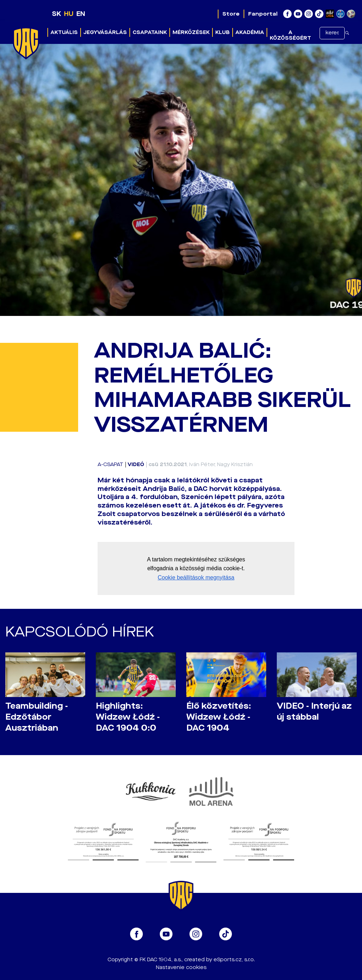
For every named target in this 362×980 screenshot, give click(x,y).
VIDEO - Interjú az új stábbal (314, 712)
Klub (222, 32)
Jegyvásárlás (105, 32)
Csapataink (150, 32)
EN (80, 14)
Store (231, 14)
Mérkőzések (191, 32)
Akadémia (249, 32)
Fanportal (263, 14)
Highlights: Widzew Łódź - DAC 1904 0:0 (128, 717)
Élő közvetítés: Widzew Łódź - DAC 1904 (218, 717)
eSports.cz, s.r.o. (234, 959)
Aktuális (64, 32)
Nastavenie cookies (181, 967)
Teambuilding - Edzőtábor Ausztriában (36, 717)
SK (56, 14)
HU (69, 14)
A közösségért (290, 35)
